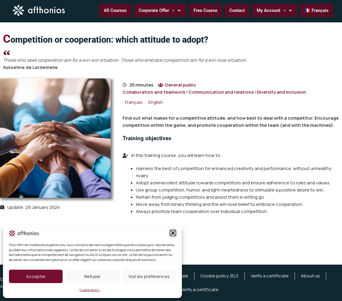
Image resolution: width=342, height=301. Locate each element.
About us (310, 276)
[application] (172, 10)
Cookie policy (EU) (219, 276)
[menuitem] (134, 102)
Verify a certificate (270, 276)
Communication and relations (221, 92)
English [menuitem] (155, 102)
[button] (173, 233)
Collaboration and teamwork (154, 92)
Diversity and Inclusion (281, 92)
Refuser (92, 276)
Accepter (36, 276)
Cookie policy (90, 290)
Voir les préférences (149, 276)
